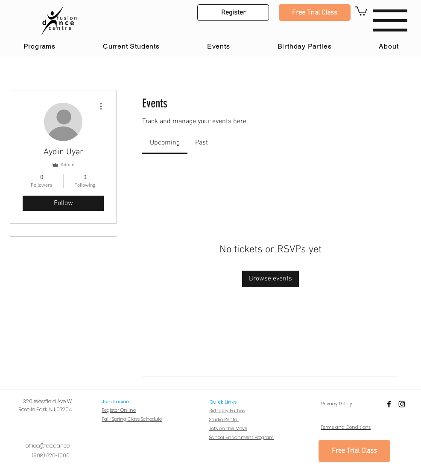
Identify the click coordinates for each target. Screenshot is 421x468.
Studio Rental (224, 419)
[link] (165, 143)
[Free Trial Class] (315, 12)
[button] (233, 12)
